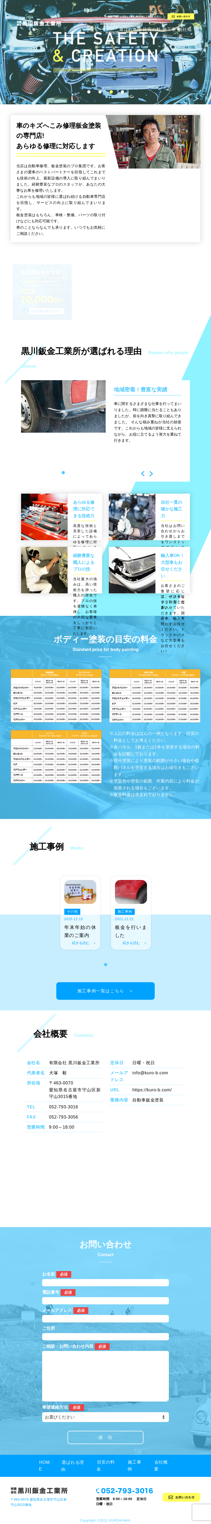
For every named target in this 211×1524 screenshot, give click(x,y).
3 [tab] (111, 91)
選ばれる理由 (74, 1465)
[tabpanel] (105, 414)
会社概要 (163, 1465)
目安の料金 (108, 1465)
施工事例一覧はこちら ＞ (106, 982)
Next (151, 473)
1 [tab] (88, 91)
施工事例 (136, 1465)
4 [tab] (122, 91)
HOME (112, 33)
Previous (142, 473)
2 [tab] (100, 91)
